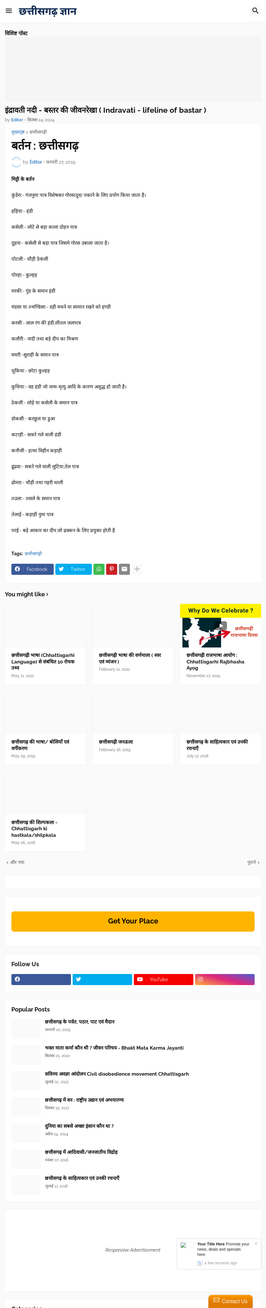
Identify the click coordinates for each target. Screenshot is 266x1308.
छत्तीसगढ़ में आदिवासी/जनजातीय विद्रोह (81, 1152)
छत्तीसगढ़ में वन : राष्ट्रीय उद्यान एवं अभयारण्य (84, 1100)
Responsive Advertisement (133, 1250)
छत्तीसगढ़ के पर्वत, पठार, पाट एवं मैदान (79, 1022)
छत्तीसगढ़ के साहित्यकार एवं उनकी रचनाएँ (217, 745)
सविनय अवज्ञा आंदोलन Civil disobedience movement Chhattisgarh (117, 1074)
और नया (17, 862)
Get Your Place (133, 921)
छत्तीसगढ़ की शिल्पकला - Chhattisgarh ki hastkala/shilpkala (34, 829)
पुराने (251, 862)
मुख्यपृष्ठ (17, 132)
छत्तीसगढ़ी (38, 132)
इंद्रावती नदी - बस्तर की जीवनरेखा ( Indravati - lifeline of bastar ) (105, 110)
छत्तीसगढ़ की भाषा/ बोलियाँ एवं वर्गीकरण (40, 745)
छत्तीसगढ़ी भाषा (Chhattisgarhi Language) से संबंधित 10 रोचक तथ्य (43, 661)
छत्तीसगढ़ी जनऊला (116, 742)
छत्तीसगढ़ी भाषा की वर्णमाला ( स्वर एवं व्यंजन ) (130, 658)
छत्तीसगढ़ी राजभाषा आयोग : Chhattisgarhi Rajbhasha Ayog (216, 661)
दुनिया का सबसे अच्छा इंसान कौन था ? (79, 1126)
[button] (9, 11)
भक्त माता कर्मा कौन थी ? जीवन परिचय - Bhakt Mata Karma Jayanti (114, 1048)
